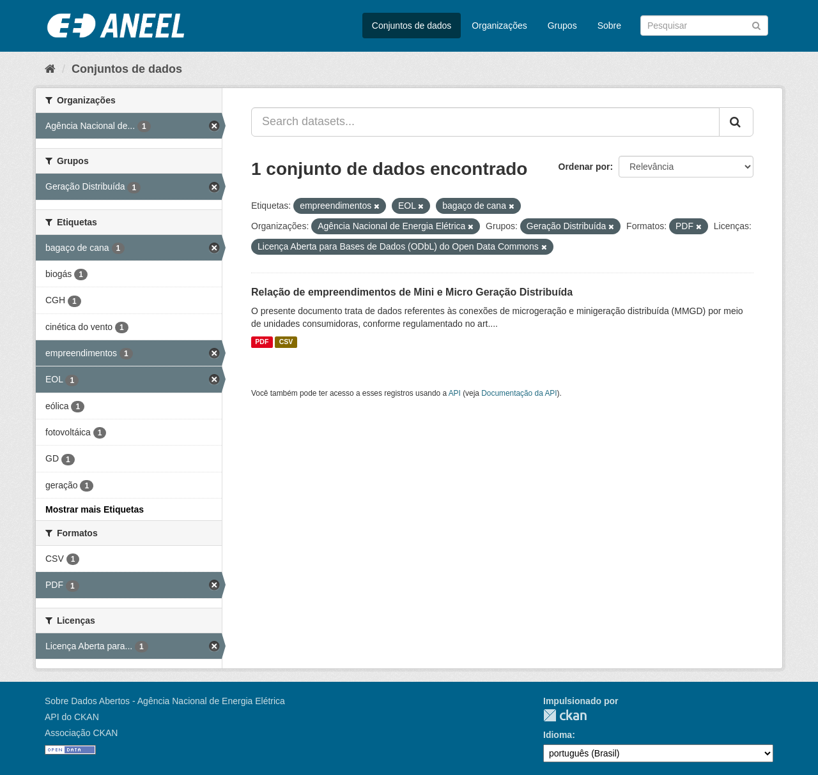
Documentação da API (519, 393)
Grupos (562, 25)
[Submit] (756, 24)
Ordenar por (584, 167)
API (455, 393)
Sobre (609, 25)
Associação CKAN (81, 733)
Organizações (499, 25)
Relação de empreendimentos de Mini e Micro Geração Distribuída (412, 292)
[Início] (50, 69)
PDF (261, 342)
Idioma (557, 735)
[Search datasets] (704, 25)
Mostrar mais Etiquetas (94, 509)
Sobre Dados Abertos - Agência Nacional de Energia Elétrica (165, 701)
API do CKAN (72, 717)
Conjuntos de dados (412, 25)
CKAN (565, 715)
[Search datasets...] (485, 122)
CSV (286, 342)
